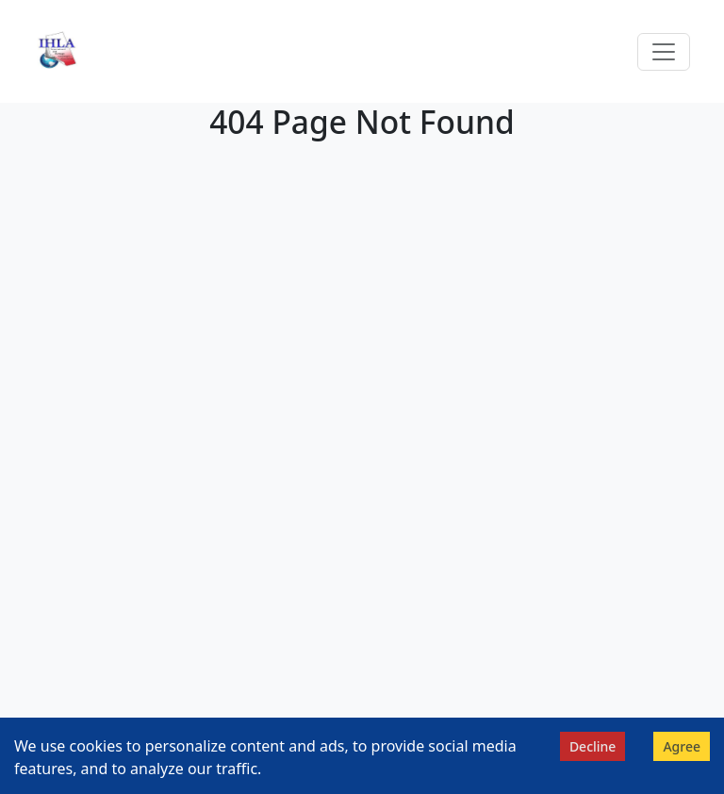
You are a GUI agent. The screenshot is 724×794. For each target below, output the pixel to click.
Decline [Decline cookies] (593, 746)
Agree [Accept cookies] (681, 746)
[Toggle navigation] (663, 52)
